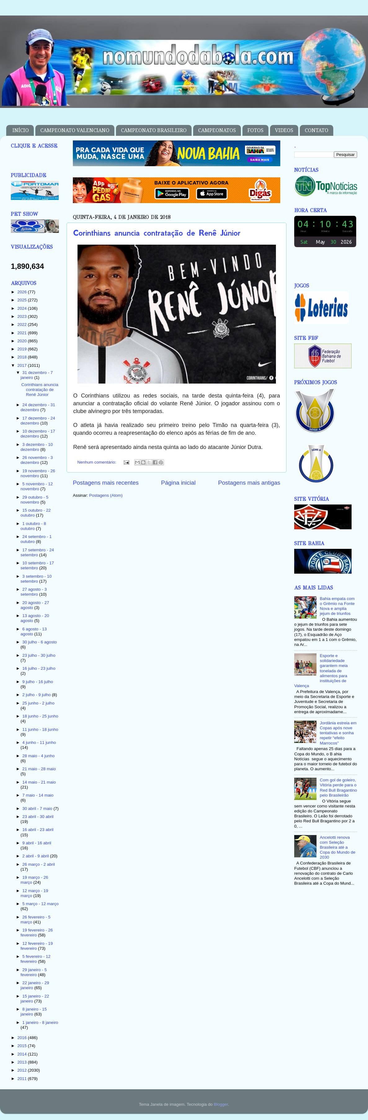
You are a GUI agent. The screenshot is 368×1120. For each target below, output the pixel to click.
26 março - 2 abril (38, 864)
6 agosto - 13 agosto (33, 631)
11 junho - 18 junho (40, 729)
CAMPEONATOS (217, 130)
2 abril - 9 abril (36, 856)
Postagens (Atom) (106, 495)
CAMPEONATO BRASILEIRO (154, 130)
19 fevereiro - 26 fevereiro (36, 932)
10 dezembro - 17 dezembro (37, 433)
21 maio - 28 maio (39, 769)
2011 (22, 1078)
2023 (22, 316)
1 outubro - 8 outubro (33, 526)
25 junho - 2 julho (38, 703)
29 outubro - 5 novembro (34, 499)
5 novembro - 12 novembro (36, 486)
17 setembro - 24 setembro (37, 552)
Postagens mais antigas (249, 482)
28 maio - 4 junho (38, 755)
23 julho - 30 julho (38, 655)
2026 (22, 292)
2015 (22, 1045)
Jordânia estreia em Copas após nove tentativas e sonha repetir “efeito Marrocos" (338, 733)
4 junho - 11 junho (39, 742)
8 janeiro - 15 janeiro (33, 1011)
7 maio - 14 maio (38, 795)
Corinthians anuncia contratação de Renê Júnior (157, 233)
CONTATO (316, 130)
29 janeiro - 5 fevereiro (33, 972)
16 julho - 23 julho (38, 668)
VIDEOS (284, 130)
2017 (22, 365)
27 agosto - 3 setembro (33, 592)
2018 (22, 357)
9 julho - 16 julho (37, 681)
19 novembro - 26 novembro (37, 473)
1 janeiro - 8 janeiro (40, 1022)
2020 (22, 341)
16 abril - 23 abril (38, 829)
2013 (22, 1062)
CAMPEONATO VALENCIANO (74, 130)
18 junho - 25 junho (40, 716)
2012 (22, 1070)
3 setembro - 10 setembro (35, 579)
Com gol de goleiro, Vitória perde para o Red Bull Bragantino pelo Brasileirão (338, 788)
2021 (22, 333)
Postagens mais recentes (106, 482)
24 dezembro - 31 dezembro (37, 407)
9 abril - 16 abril (36, 843)
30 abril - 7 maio (38, 808)
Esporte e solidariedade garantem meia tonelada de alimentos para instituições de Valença (321, 670)
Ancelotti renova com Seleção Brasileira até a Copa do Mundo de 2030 (337, 847)
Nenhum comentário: (97, 462)
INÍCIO (20, 130)
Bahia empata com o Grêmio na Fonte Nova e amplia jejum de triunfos (337, 606)
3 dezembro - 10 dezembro (36, 447)
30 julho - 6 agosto (39, 642)
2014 (22, 1054)
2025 (22, 300)
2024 (22, 308)
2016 (22, 1037)
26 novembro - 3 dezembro (36, 460)
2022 (22, 324)
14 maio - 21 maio (39, 782)
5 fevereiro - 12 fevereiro (35, 959)
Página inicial (178, 482)
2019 (22, 349)
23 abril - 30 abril (38, 816)
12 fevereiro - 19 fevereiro (36, 946)
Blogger (221, 1104)
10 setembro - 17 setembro (37, 565)
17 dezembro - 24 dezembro (37, 420)
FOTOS (255, 130)
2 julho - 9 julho (37, 694)
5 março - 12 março (40, 903)
